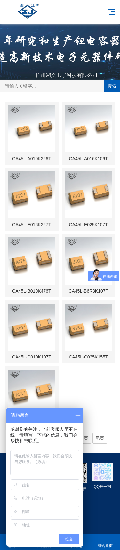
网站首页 (105, 542)
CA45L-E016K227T (31, 224)
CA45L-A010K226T (31, 158)
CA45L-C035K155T (88, 356)
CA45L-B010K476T (31, 290)
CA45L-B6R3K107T (88, 290)
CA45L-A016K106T (88, 158)
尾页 (99, 438)
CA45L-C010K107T (31, 356)
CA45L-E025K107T (88, 224)
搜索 (112, 86)
